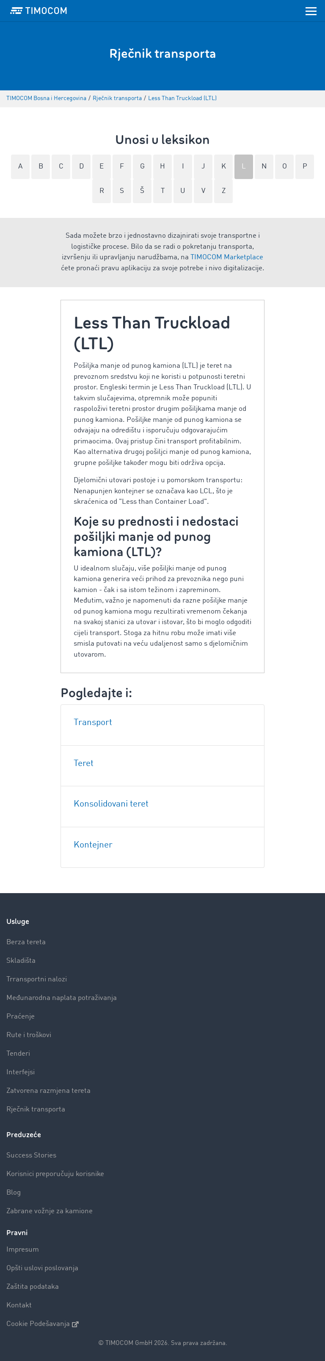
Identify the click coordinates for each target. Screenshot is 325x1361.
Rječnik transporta (35, 1109)
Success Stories (31, 1155)
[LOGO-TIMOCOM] (38, 10)
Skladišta (21, 960)
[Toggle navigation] (311, 10)
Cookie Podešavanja (42, 1324)
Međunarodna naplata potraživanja (61, 998)
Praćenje (20, 1016)
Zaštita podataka (32, 1286)
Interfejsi (20, 1072)
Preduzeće (23, 1135)
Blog (13, 1192)
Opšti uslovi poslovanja (42, 1268)
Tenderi (18, 1053)
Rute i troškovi (28, 1035)
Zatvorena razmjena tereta (48, 1091)
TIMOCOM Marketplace (226, 257)
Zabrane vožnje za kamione (49, 1211)
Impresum (22, 1249)
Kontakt (19, 1305)
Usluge (17, 921)
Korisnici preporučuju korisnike (55, 1174)
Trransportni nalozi (36, 979)
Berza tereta (26, 942)
